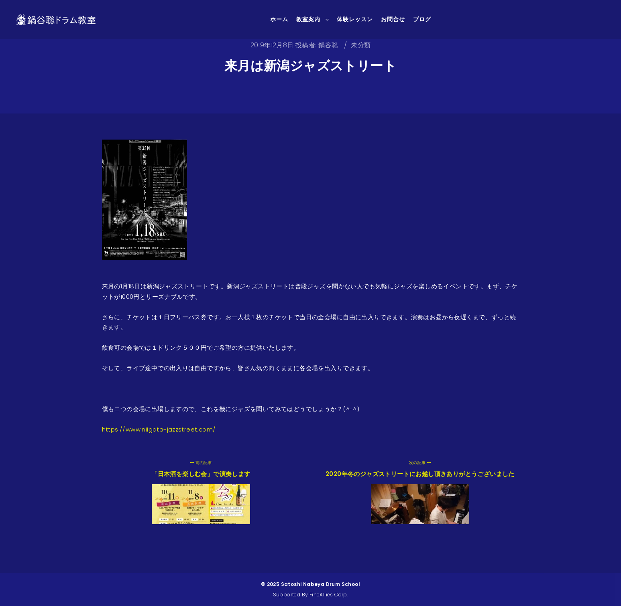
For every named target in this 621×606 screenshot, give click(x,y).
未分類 (361, 45)
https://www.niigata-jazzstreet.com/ (159, 429)
